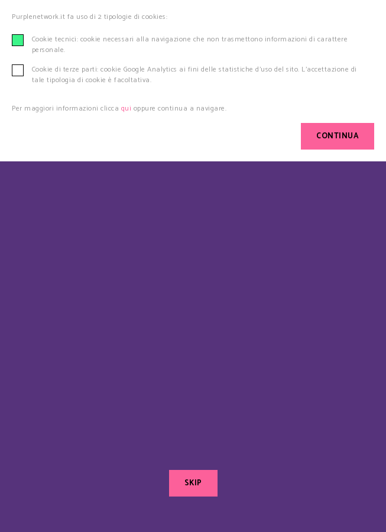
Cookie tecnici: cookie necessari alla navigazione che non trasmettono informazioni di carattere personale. (190, 45)
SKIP (193, 483)
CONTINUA (337, 136)
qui (126, 108)
